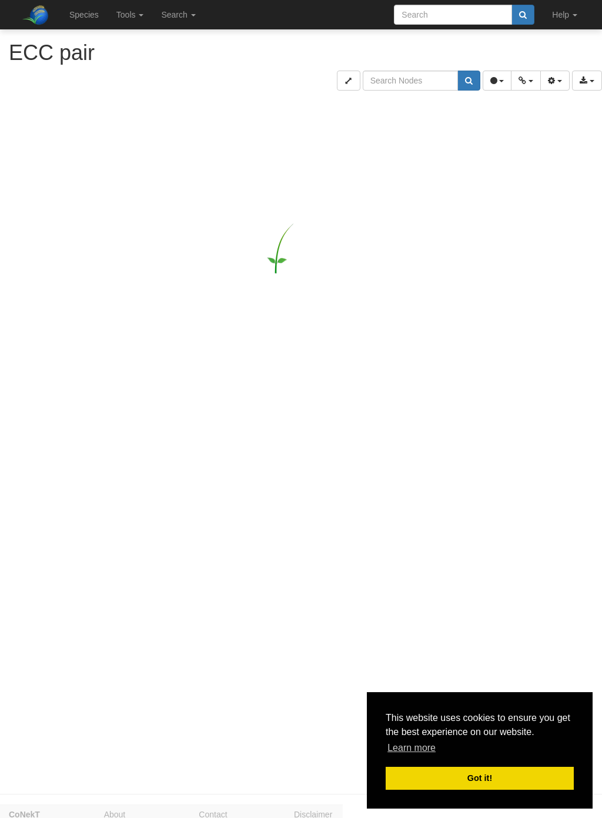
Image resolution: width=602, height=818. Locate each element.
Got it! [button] (479, 778)
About (115, 812)
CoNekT (24, 812)
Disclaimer (313, 812)
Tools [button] (130, 14)
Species (84, 14)
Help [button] (564, 14)
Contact (213, 812)
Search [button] (178, 14)
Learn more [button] (411, 748)
